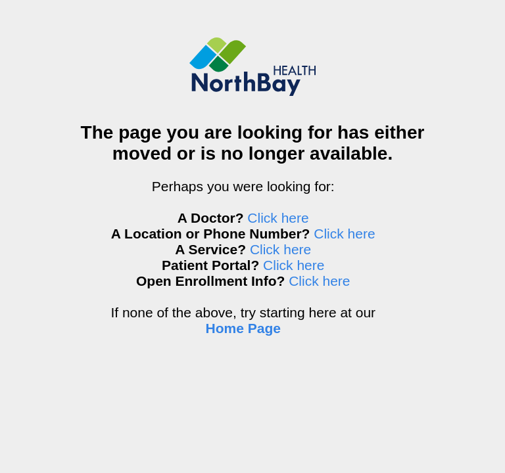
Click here (277, 217)
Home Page (243, 328)
